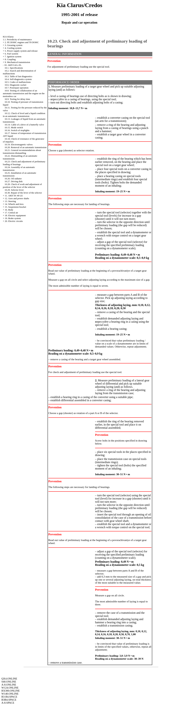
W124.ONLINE (9, 687)
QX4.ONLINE (9, 678)
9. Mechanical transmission (17, 62)
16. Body (9, 209)
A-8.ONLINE (8, 684)
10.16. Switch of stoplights (17, 130)
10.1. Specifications (14, 68)
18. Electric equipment (15, 215)
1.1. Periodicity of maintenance (17, 39)
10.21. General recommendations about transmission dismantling (22, 151)
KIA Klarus (8, 36)
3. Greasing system (13, 45)
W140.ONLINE (9, 693)
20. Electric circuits (14, 221)
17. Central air (11, 212)
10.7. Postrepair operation (16, 87)
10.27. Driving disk (14, 181)
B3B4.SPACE (8, 699)
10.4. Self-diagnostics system (18, 79)
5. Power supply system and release (21, 50)
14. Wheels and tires (14, 204)
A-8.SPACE (7, 702)
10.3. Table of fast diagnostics (18, 76)
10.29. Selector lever (14, 190)
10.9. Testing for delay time (17, 99)
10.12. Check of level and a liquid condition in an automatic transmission (24, 114)
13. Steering (10, 201)
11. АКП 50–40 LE (14, 195)
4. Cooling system (13, 48)
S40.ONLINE (8, 681)
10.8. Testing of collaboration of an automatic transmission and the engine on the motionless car (24, 93)
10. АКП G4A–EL (13, 65)
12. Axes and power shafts (17, 198)
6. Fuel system (11, 53)
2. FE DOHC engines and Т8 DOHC (22, 42)
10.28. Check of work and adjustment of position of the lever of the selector (22, 185)
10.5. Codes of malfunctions (18, 82)
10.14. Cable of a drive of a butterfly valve (24, 124)
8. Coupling (10, 59)
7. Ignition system (13, 56)
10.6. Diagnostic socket (15, 85)
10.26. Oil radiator (13, 178)
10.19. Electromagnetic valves (19, 144)
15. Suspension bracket (15, 207)
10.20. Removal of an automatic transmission (26, 147)
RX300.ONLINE (10, 690)
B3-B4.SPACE (9, 696)
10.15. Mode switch (14, 127)
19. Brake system (13, 218)
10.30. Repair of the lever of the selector (23, 192)
